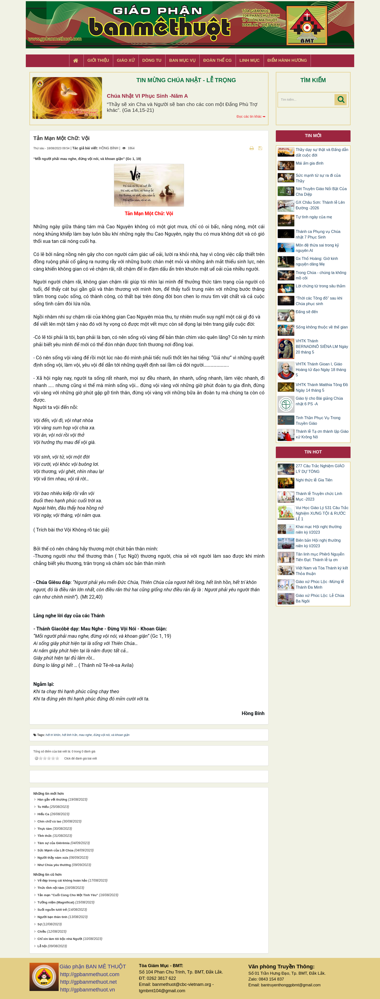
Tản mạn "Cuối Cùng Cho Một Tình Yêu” (67, 895)
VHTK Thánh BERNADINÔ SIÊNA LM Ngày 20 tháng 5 (322, 346)
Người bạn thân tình (52, 917)
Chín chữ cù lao (49, 821)
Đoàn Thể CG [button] (217, 60)
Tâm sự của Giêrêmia (53, 843)
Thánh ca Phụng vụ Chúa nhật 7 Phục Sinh (318, 234)
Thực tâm (44, 829)
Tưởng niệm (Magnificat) (55, 902)
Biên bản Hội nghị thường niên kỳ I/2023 (318, 543)
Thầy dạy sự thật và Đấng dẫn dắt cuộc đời (322, 152)
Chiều (41, 931)
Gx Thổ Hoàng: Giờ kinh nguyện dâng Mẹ (317, 261)
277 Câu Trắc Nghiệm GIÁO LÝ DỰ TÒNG (320, 469)
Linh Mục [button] (250, 60)
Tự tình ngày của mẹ (314, 217)
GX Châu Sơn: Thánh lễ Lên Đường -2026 (320, 205)
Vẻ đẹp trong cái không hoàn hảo (62, 880)
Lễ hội (42, 946)
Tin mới (313, 135)
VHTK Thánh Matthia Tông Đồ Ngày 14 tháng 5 (322, 387)
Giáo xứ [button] (126, 60)
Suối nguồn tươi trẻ (52, 909)
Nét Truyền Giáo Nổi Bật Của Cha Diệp (321, 191)
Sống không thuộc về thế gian (322, 327)
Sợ (39, 924)
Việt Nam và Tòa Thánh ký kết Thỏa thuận (322, 571)
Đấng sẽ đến (307, 312)
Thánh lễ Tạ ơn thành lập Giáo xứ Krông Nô (322, 434)
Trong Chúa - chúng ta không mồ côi (321, 275)
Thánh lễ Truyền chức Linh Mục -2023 (319, 496)
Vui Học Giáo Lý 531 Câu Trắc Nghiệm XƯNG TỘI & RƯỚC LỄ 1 (322, 513)
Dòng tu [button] (151, 60)
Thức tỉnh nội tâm (50, 888)
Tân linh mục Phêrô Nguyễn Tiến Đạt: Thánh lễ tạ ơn (320, 557)
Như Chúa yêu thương (54, 865)
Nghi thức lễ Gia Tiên (314, 480)
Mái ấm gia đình (310, 163)
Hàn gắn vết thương (52, 799)
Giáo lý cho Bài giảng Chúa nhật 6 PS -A (319, 401)
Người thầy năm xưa (52, 857)
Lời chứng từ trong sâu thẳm (320, 286)
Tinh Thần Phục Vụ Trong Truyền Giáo (318, 420)
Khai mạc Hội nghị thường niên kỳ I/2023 (319, 529)
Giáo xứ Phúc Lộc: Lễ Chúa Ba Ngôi (320, 598)
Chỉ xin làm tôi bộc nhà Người (59, 939)
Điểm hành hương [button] (287, 60)
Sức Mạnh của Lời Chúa (55, 850)
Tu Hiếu (43, 807)
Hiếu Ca (43, 814)
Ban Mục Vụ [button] (182, 60)
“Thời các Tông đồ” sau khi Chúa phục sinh (319, 301)
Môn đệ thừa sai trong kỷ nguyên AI (317, 248)
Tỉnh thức (44, 836)
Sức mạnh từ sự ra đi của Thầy (318, 178)
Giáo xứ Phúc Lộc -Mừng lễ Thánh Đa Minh (320, 584)
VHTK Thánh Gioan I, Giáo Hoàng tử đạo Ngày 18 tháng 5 (321, 369)
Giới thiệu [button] (98, 60)
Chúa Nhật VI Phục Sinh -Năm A (147, 96)
